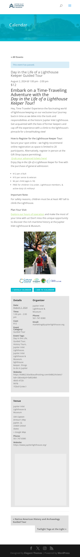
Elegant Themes (33, 553)
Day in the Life (20, 338)
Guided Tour (19, 332)
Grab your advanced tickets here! (29, 158)
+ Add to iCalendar (44, 290)
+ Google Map (19, 432)
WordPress (64, 553)
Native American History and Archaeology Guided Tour (36, 520)
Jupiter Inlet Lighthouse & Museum (19, 356)
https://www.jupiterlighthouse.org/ (29, 445)
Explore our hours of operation (27, 214)
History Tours (19, 344)
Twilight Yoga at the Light (51, 529)
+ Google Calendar (21, 290)
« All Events (17, 57)
